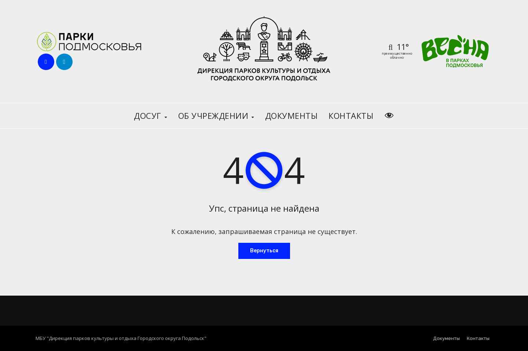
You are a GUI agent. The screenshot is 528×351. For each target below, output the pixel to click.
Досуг (149, 115)
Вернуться (264, 251)
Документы (291, 115)
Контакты (351, 115)
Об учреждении (214, 115)
